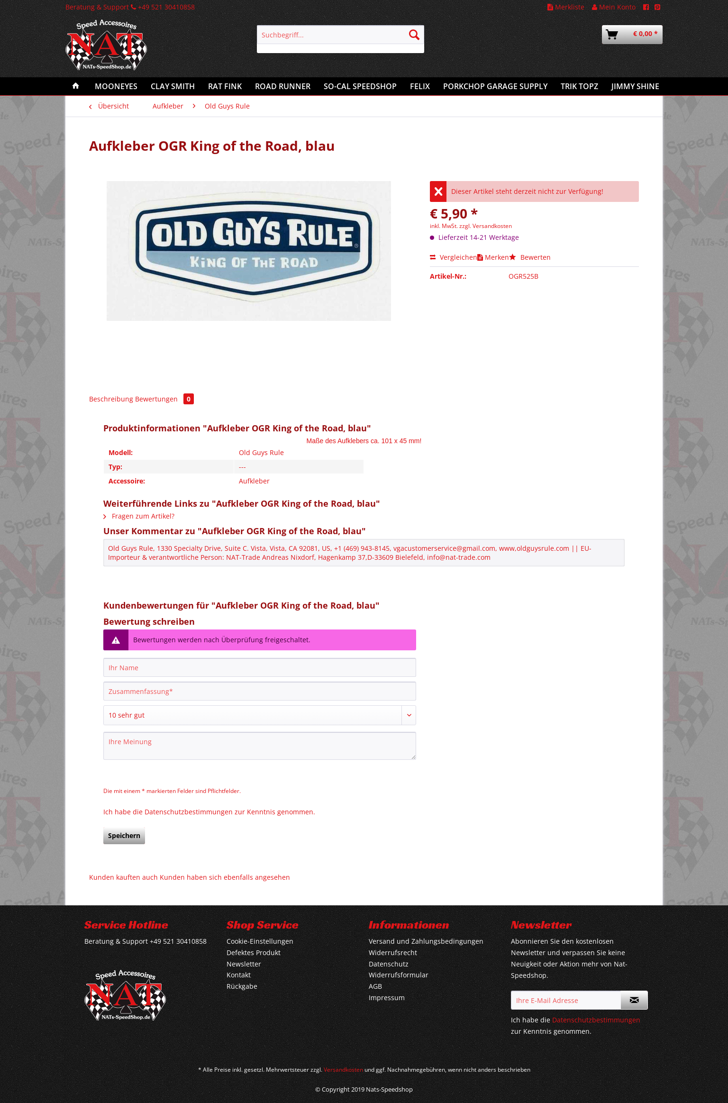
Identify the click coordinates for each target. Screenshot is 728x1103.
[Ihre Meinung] (259, 746)
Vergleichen (453, 257)
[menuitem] (340, 39)
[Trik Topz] (579, 86)
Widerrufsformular (398, 974)
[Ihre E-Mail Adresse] (566, 1000)
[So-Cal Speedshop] (360, 86)
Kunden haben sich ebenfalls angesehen (225, 877)
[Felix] (420, 86)
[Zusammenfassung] (259, 691)
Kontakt (239, 974)
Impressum (387, 997)
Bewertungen (164, 398)
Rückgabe (242, 986)
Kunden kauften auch (123, 877)
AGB (375, 986)
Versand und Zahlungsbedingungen (426, 941)
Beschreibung (111, 398)
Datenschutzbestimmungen (189, 811)
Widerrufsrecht (393, 952)
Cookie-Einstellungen (260, 941)
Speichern (124, 835)
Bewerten (530, 257)
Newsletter (244, 963)
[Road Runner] (282, 86)
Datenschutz (389, 963)
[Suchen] (414, 34)
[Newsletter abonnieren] (634, 1000)
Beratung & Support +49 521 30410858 (130, 6)
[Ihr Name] (259, 667)
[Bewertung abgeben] (259, 715)
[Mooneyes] (116, 86)
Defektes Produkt (254, 952)
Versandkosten (343, 1070)
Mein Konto (614, 6)
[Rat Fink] (224, 86)
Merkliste (565, 6)
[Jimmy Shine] (635, 86)
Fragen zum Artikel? (138, 515)
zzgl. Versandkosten (485, 226)
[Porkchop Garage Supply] (495, 86)
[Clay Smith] (172, 86)
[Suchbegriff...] (340, 34)
